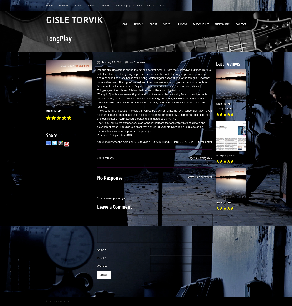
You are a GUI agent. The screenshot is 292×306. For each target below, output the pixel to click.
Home (49, 5)
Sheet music (143, 5)
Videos (92, 5)
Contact (161, 5)
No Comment (138, 62)
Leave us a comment (199, 177)
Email (100, 258)
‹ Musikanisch (105, 158)
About (78, 5)
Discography (123, 5)
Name (101, 249)
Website (102, 266)
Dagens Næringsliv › (199, 158)
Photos (106, 5)
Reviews (64, 5)
